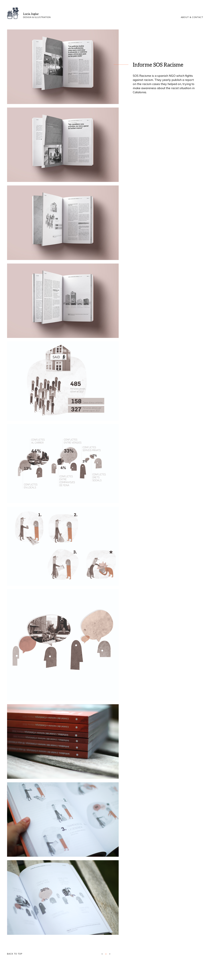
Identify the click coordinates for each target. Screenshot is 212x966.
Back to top (14, 953)
